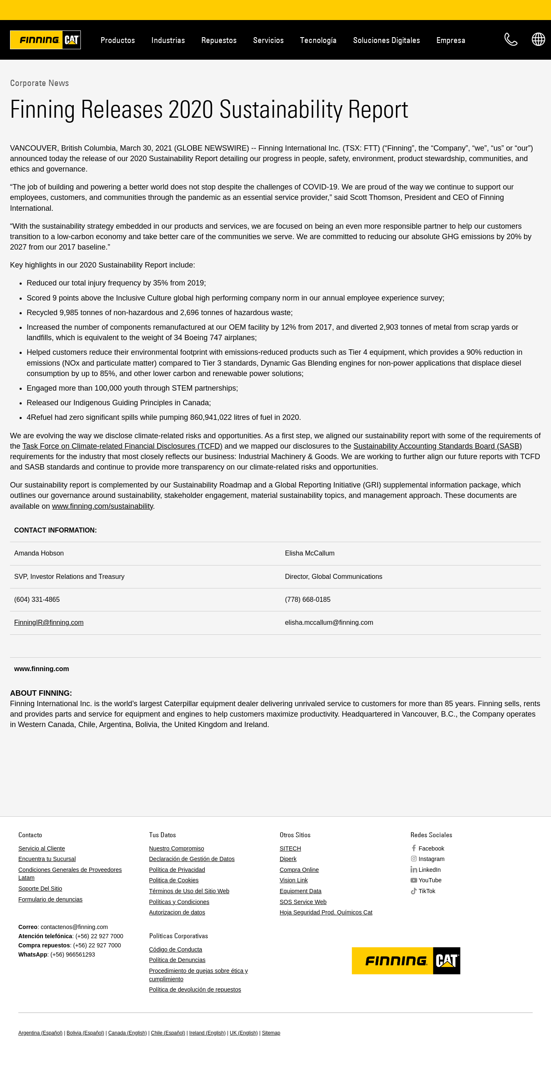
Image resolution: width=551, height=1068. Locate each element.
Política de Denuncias (177, 960)
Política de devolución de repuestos (195, 989)
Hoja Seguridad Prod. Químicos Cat (326, 912)
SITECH (290, 848)
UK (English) (244, 1033)
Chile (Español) (168, 1033)
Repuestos (219, 40)
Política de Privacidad (177, 869)
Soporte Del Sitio (40, 888)
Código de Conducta (176, 949)
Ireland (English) (207, 1033)
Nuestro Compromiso (176, 848)
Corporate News (39, 82)
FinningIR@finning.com (49, 622)
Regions (538, 39)
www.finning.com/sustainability (102, 506)
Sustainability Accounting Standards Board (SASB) (437, 446)
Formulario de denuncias (50, 899)
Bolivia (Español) (85, 1033)
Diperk (288, 859)
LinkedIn (430, 869)
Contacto (511, 39)
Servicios (268, 40)
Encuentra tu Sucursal (47, 859)
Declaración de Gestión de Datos (192, 859)
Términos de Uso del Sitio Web (189, 891)
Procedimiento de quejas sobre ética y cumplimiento (198, 974)
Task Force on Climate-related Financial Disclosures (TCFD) (123, 446)
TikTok (427, 891)
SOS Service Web (303, 902)
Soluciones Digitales (386, 40)
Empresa (451, 40)
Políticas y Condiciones (179, 902)
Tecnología (318, 40)
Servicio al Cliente (41, 848)
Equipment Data (300, 891)
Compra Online (299, 869)
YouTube (430, 880)
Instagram (432, 859)
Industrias (168, 40)
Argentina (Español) (40, 1033)
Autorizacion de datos (177, 912)
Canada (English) (127, 1033)
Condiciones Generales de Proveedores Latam (70, 873)
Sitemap (271, 1033)
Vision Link (294, 880)
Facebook (431, 848)
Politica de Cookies (174, 880)
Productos (117, 40)
